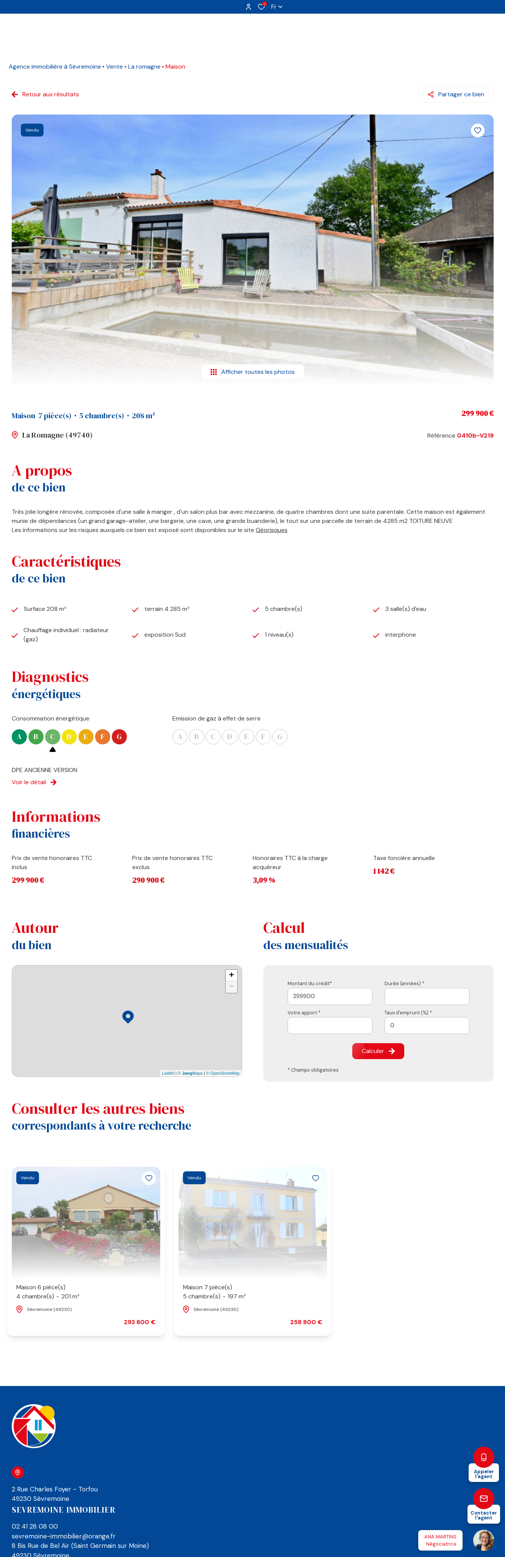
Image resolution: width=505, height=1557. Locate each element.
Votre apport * (304, 1012)
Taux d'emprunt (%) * (408, 1012)
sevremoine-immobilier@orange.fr (64, 1536)
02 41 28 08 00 (35, 1526)
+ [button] (231, 975)
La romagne (144, 67)
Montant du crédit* (310, 983)
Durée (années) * (404, 983)
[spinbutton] (427, 1025)
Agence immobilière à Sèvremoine (55, 67)
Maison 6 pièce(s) (48, 1292)
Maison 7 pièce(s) (214, 1292)
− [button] (231, 987)
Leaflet (168, 1073)
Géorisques (272, 530)
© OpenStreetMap (223, 1073)
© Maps (190, 1073)
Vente (114, 67)
